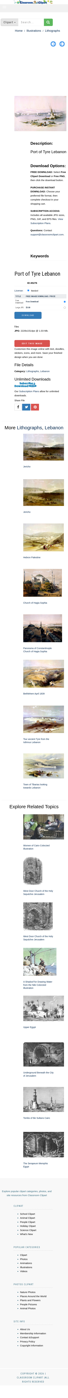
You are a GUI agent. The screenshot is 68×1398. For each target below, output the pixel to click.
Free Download (19, 301)
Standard (34, 291)
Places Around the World (33, 1296)
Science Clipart (28, 1230)
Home (19, 30)
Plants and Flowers (30, 1300)
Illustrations (33, 30)
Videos (23, 1271)
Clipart (23, 1255)
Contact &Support (29, 1337)
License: (18, 290)
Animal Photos (28, 1308)
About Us (25, 1329)
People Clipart (27, 1222)
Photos (24, 1259)
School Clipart (27, 1214)
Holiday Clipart (28, 1226)
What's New (26, 1234)
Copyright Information (31, 1345)
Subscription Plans (29, 391)
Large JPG (19, 307)
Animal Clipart (27, 1217)
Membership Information (33, 1333)
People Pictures (28, 1304)
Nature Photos (27, 1292)
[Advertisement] (34, 72)
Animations (26, 1263)
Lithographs (52, 30)
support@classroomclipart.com (47, 234)
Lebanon (45, 371)
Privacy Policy (27, 1341)
